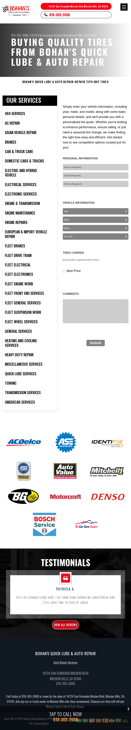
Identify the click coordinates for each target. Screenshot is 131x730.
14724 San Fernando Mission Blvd (49, 35)
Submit (95, 343)
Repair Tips (84, 82)
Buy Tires (101, 82)
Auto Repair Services (65, 679)
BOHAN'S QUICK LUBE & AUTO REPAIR (48, 82)
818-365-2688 (59, 14)
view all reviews (65, 641)
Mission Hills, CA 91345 (82, 35)
